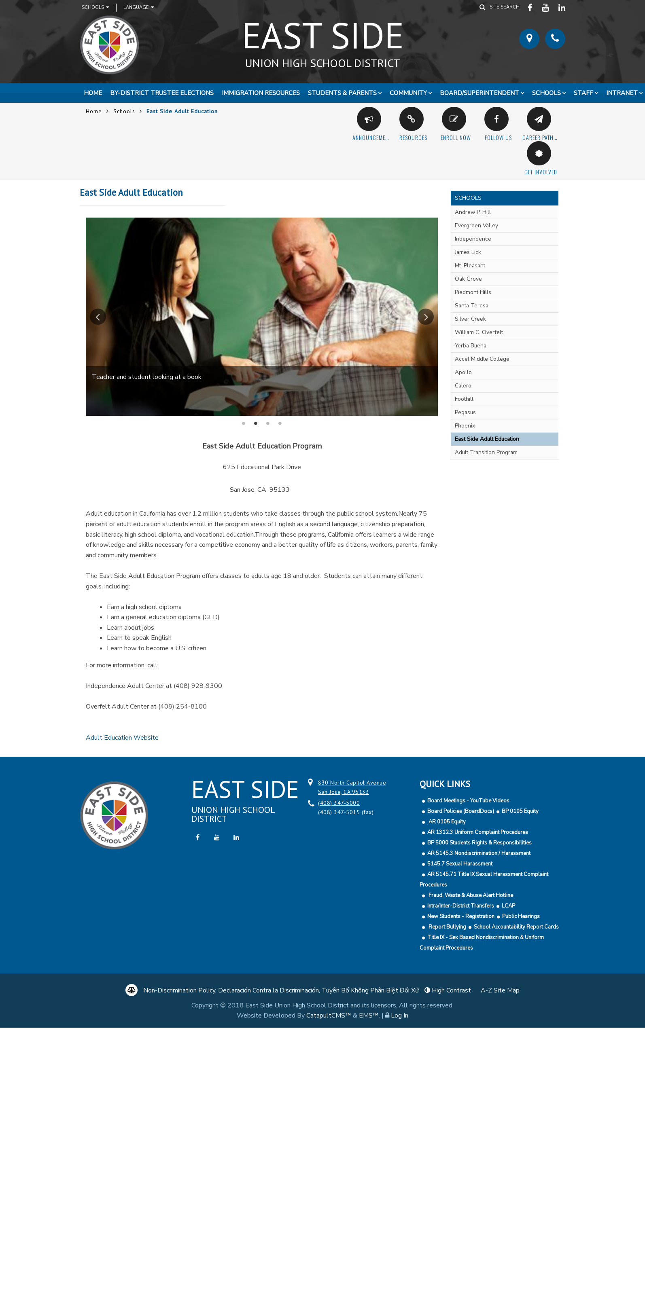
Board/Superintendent (479, 93)
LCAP (508, 906)
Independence (473, 239)
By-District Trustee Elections (162, 93)
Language (138, 7)
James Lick (468, 252)
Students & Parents (342, 93)
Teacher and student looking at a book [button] (256, 423)
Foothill (464, 399)
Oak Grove (468, 279)
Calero (463, 385)
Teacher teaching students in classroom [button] (280, 423)
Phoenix (465, 425)
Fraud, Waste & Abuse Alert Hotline (470, 895)
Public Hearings (521, 916)
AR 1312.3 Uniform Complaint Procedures (477, 832)
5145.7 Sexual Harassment (459, 863)
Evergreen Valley (476, 225)
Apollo (463, 372)
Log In (399, 1015)
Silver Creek (470, 319)
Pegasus (465, 412)
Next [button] (426, 317)
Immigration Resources (261, 93)
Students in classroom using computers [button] (244, 423)
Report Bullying (446, 927)
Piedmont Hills (473, 292)
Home (93, 93)
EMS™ (369, 1015)
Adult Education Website (122, 737)
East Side (322, 40)
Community (408, 93)
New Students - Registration (460, 916)
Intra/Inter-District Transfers (460, 906)
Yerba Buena (470, 345)
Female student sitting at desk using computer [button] (268, 423)
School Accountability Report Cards (516, 927)
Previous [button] (98, 317)
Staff (583, 93)
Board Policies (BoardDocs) (460, 811)
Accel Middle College (482, 359)
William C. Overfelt (479, 332)
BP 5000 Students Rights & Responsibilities (479, 842)
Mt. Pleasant (470, 265)
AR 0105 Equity (446, 821)
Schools (95, 7)
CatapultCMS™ (328, 1015)
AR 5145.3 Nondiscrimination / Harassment (478, 853)
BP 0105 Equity (520, 811)
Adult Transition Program (486, 452)
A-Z (500, 990)
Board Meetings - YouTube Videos (468, 800)
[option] (262, 316)
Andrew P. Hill (473, 212)
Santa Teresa (471, 305)
